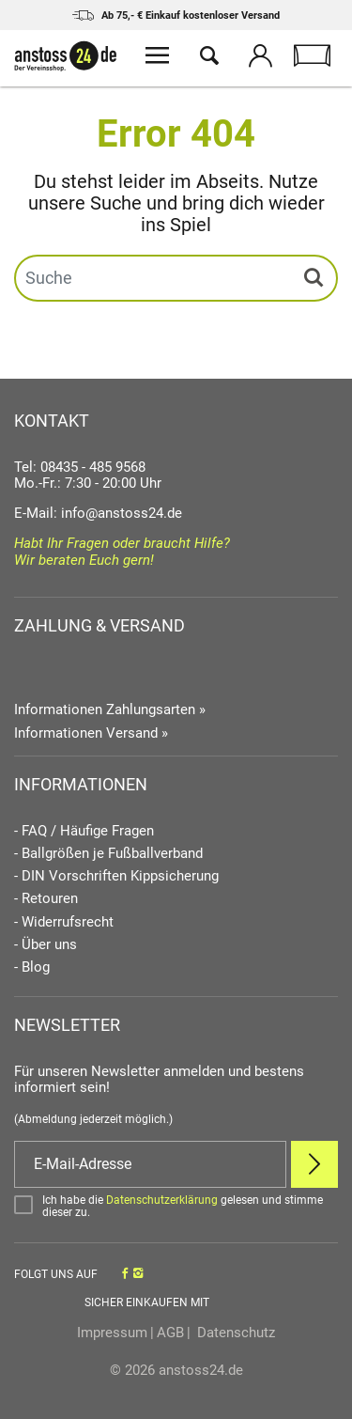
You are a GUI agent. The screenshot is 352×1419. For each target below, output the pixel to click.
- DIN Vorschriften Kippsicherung (116, 876)
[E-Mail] (150, 1164)
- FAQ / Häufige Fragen (84, 831)
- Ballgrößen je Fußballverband (108, 854)
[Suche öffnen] (209, 58)
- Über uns (45, 945)
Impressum (112, 1332)
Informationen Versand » (91, 733)
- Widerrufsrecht (64, 922)
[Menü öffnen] (157, 58)
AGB (170, 1332)
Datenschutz (234, 1332)
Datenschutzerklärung (162, 1200)
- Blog (32, 967)
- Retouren (46, 899)
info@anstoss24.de (121, 513)
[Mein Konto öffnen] (260, 58)
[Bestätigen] (176, 1206)
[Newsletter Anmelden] (314, 1164)
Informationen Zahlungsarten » (110, 709)
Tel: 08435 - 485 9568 (79, 467)
